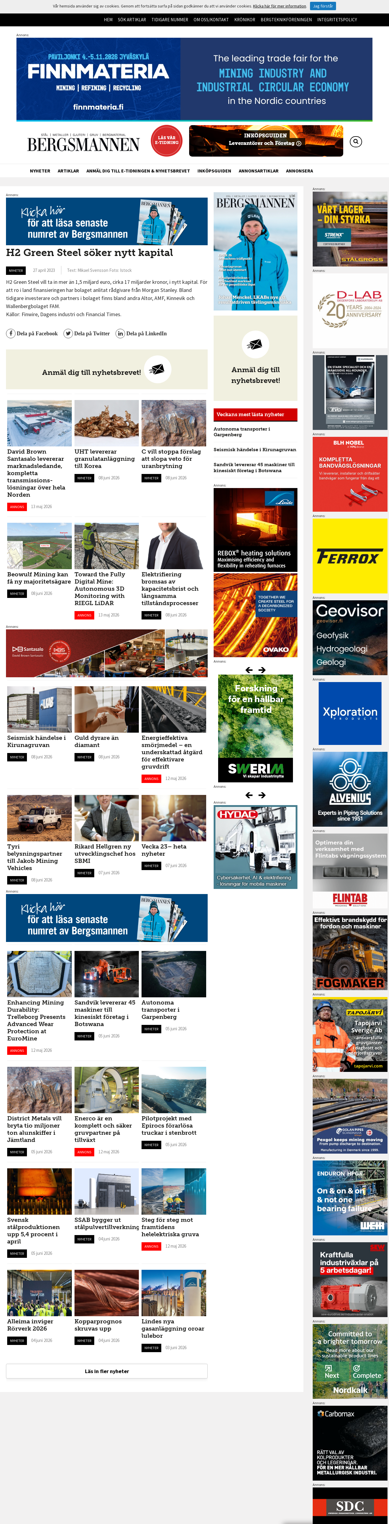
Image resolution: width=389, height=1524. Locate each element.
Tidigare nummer (169, 19)
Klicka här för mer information (279, 6)
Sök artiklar (132, 19)
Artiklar (68, 171)
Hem (108, 19)
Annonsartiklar (259, 171)
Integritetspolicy (337, 19)
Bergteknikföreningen (286, 19)
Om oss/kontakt (211, 19)
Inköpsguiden (214, 171)
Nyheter (40, 171)
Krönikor (244, 19)
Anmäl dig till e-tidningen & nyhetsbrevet (138, 171)
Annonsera (299, 171)
